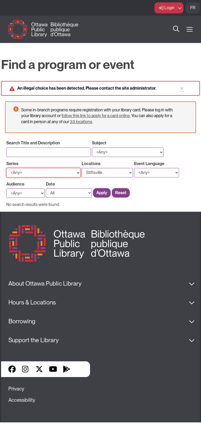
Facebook (12, 369)
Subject (99, 142)
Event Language (149, 163)
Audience (15, 184)
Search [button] (176, 29)
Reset (120, 192)
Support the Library (33, 340)
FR (192, 7)
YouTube (53, 369)
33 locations (81, 121)
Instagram (25, 369)
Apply (101, 192)
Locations (91, 163)
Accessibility (21, 400)
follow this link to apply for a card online (96, 115)
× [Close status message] (182, 88)
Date (50, 184)
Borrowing (21, 321)
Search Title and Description (33, 142)
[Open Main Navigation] (189, 29)
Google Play (66, 369)
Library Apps (80, 369)
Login (169, 7)
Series (12, 163)
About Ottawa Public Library (44, 283)
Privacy (16, 389)
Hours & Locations (32, 302)
